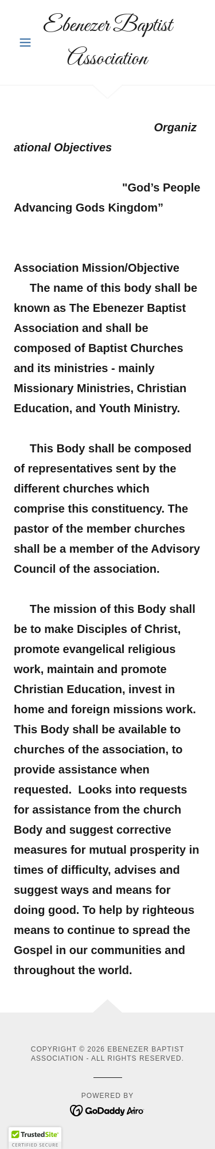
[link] (107, 42)
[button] (28, 42)
